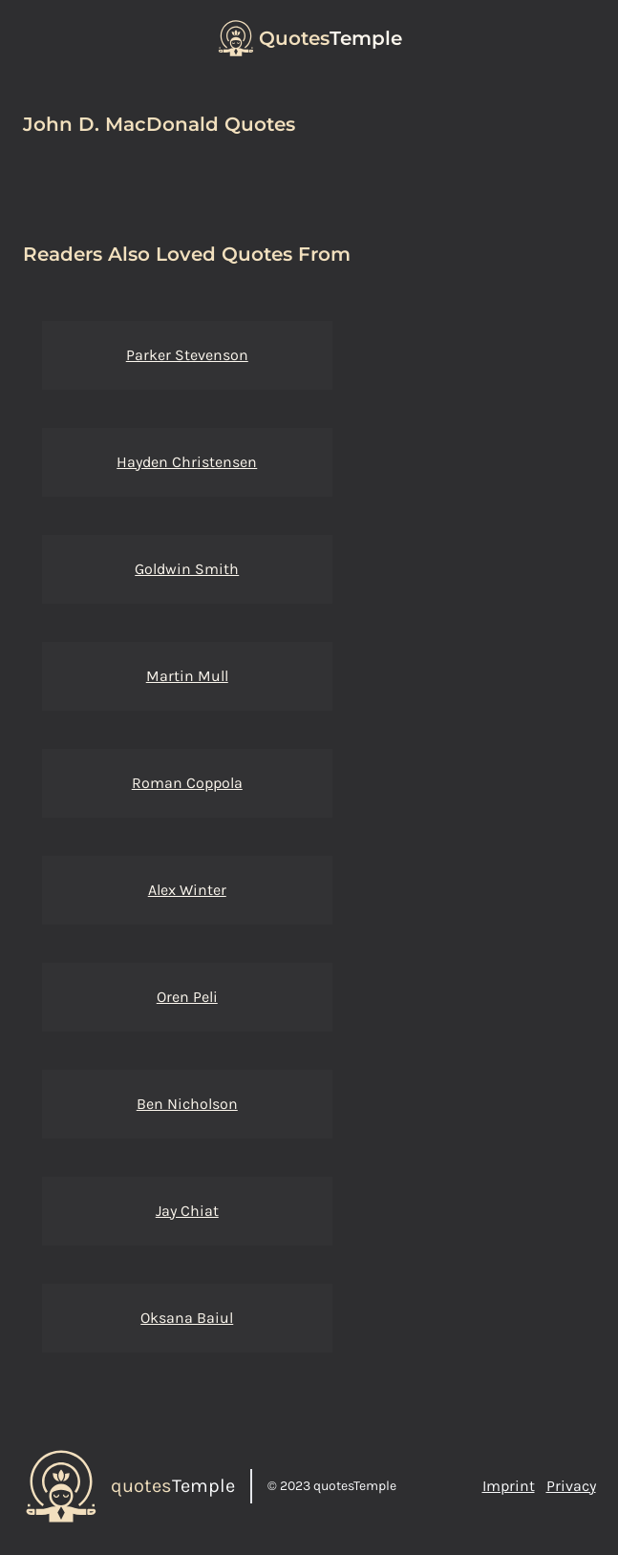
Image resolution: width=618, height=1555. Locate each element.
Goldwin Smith (187, 569)
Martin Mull (187, 676)
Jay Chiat (187, 1211)
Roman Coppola (187, 783)
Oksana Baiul (186, 1318)
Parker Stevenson (187, 355)
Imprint (508, 1486)
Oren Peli (187, 997)
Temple (330, 38)
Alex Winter (187, 890)
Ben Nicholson (187, 1104)
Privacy (571, 1486)
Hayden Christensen (187, 462)
